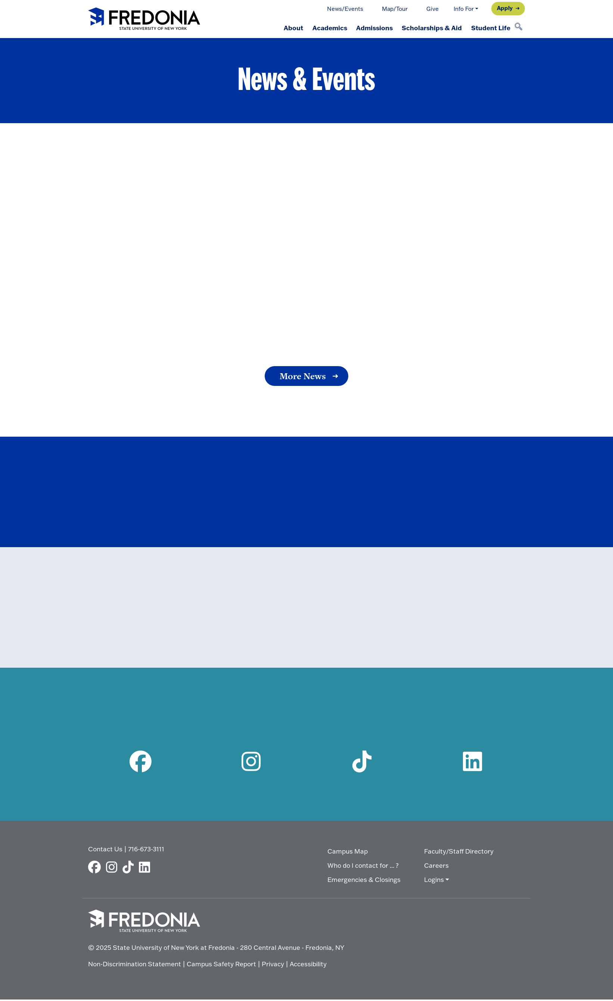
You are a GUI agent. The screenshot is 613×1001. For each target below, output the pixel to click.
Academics (325, 28)
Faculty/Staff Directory (459, 853)
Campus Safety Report (221, 965)
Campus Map (347, 853)
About (287, 28)
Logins (434, 881)
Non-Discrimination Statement (134, 965)
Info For (464, 8)
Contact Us (105, 850)
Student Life (490, 28)
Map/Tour (395, 8)
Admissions (371, 28)
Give (432, 8)
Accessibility (308, 965)
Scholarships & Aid (430, 28)
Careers (436, 867)
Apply (505, 8)
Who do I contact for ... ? (363, 867)
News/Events (345, 8)
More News (303, 376)
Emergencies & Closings (364, 881)
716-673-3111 (146, 850)
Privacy (273, 965)
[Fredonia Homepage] (144, 19)
